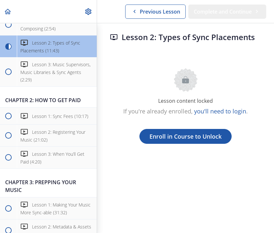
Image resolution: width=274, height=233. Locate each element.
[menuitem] (89, 11)
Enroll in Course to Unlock (185, 136)
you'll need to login (220, 111)
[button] (8, 11)
